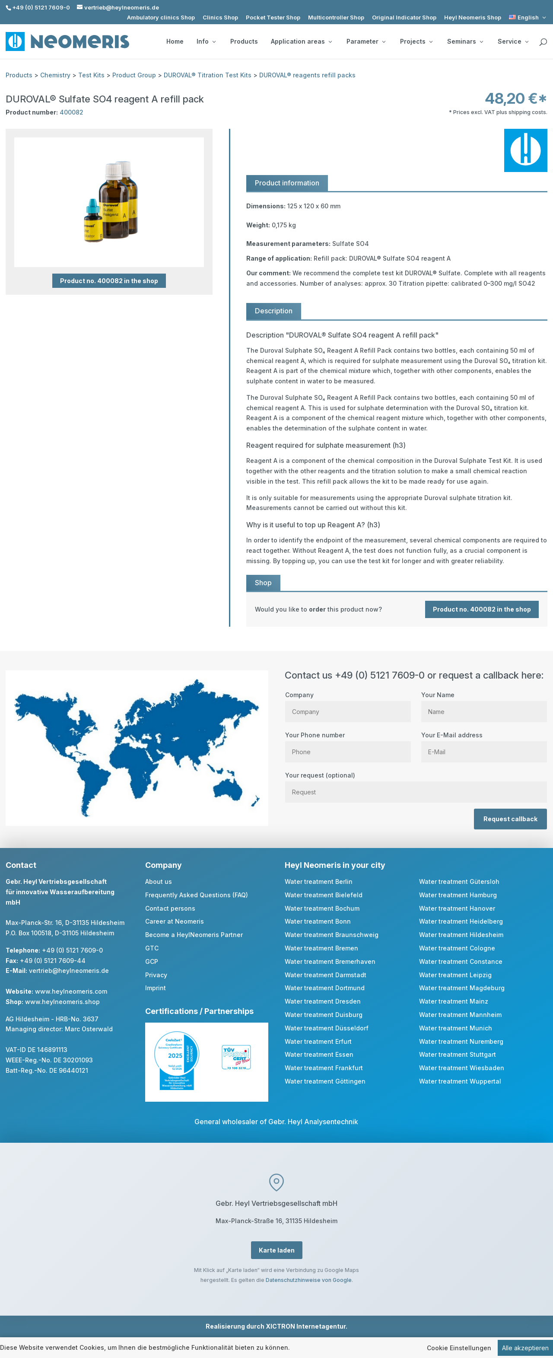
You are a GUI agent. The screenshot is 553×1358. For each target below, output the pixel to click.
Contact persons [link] (170, 908)
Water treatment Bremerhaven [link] (330, 961)
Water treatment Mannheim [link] (460, 1014)
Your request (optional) (416, 783)
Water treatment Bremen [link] (321, 948)
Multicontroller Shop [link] (336, 17)
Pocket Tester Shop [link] (273, 17)
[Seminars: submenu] (481, 41)
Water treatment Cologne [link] (457, 948)
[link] (528, 17)
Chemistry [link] (55, 75)
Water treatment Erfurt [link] (318, 1041)
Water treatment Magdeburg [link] (462, 987)
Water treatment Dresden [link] (323, 1001)
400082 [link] (71, 112)
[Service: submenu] (526, 41)
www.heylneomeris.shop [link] (62, 1001)
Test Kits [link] (91, 75)
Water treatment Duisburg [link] (323, 1014)
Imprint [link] (155, 987)
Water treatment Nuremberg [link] (461, 1041)
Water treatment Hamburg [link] (458, 895)
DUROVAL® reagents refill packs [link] (307, 75)
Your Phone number (348, 743)
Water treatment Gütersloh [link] (459, 881)
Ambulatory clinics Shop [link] (161, 17)
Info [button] (206, 41)
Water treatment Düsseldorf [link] (327, 1028)
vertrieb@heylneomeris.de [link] (69, 970)
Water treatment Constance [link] (460, 961)
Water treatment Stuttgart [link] (457, 1054)
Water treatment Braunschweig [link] (331, 934)
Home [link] (175, 41)
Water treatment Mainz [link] (453, 1001)
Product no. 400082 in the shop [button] (109, 280)
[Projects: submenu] (430, 41)
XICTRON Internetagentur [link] (306, 1326)
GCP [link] (151, 961)
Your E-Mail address (484, 743)
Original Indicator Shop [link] (404, 17)
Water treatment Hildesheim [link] (461, 934)
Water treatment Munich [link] (455, 1028)
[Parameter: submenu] (383, 41)
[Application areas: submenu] (330, 41)
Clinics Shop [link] (220, 17)
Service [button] (513, 41)
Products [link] (244, 41)
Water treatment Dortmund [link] (325, 987)
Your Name (484, 703)
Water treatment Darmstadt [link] (325, 975)
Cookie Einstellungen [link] (459, 1348)
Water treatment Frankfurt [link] (324, 1067)
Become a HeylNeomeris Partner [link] (194, 934)
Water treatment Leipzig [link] (455, 975)
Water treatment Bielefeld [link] (323, 895)
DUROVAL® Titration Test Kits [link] (207, 75)
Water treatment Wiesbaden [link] (461, 1067)
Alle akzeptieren (525, 1348)
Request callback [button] (510, 818)
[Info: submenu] (214, 41)
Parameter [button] (365, 41)
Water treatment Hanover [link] (457, 908)
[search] (543, 42)
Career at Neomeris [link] (174, 921)
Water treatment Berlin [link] (319, 881)
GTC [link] (152, 948)
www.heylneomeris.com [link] (71, 991)
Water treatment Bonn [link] (318, 921)
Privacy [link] (156, 975)
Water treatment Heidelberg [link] (461, 921)
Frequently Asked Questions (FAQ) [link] (196, 895)
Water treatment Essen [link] (319, 1054)
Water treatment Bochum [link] (322, 908)
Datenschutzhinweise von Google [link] (309, 1280)
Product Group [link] (134, 75)
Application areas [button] (301, 41)
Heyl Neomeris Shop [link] (472, 17)
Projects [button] (416, 41)
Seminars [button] (465, 41)
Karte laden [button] (277, 1250)
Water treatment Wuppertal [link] (460, 1081)
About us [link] (158, 881)
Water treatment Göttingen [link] (325, 1081)
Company (348, 703)
